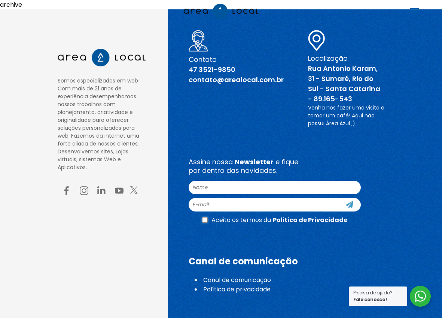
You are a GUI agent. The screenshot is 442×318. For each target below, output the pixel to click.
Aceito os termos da (274, 220)
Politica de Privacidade (310, 220)
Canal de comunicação (237, 280)
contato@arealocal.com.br (236, 79)
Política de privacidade (237, 289)
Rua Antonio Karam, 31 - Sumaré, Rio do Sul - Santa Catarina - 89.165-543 (344, 84)
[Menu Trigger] (414, 10)
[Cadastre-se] (349, 205)
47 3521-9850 (212, 69)
